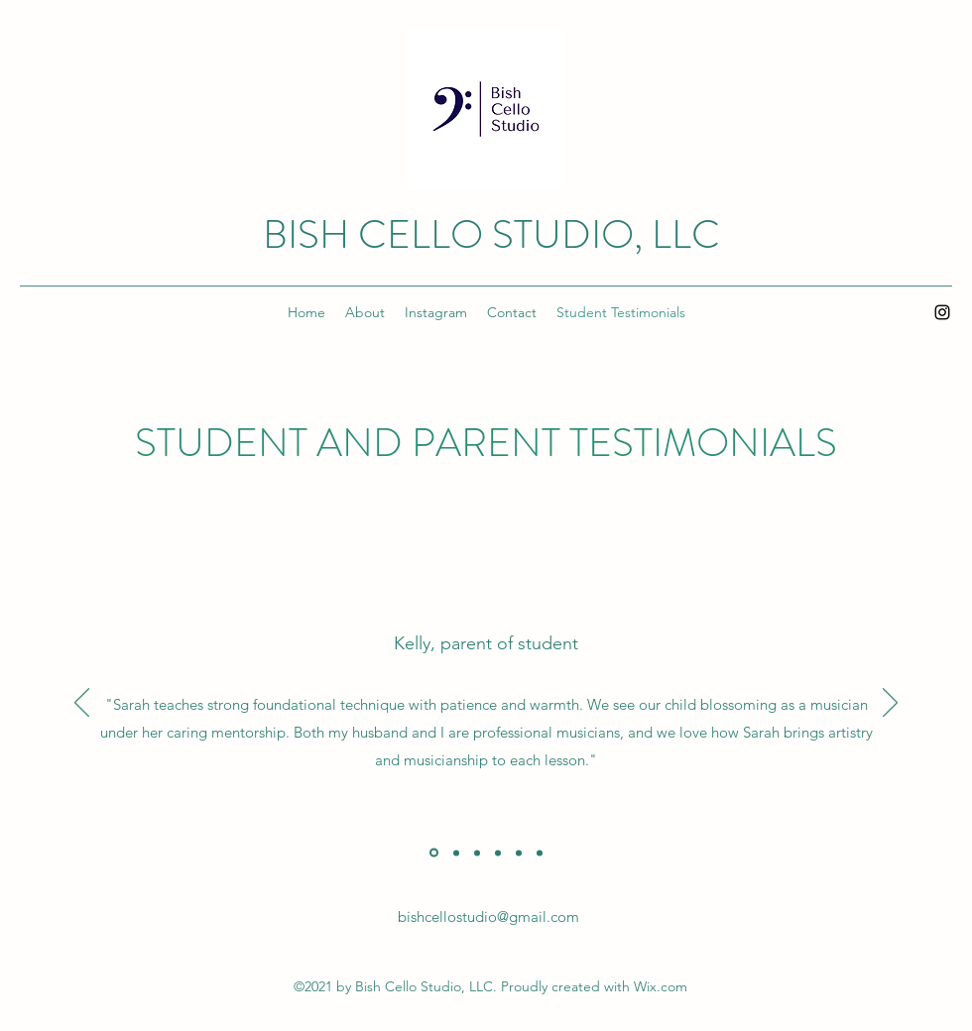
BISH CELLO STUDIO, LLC (491, 234)
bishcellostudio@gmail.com (488, 916)
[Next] (890, 704)
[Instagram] (942, 312)
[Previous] (81, 704)
